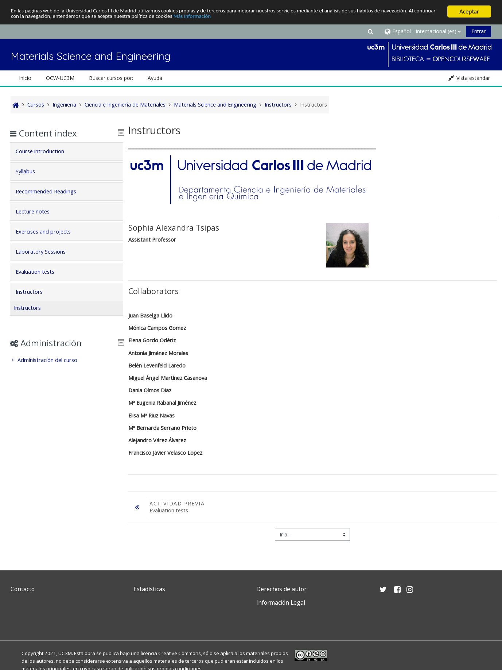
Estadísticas (149, 589)
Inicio (25, 77)
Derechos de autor (281, 589)
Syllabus (30, 171)
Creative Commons (179, 653)
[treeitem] (66, 360)
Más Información (280, 18)
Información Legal (280, 602)
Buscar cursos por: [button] (111, 77)
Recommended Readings (51, 191)
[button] (370, 31)
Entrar (478, 31)
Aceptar (469, 11)
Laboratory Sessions (46, 251)
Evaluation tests (40, 271)
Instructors (34, 291)
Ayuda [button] (155, 77)
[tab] (66, 151)
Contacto (23, 589)
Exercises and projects (48, 231)
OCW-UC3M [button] (60, 77)
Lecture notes (38, 211)
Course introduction (45, 151)
